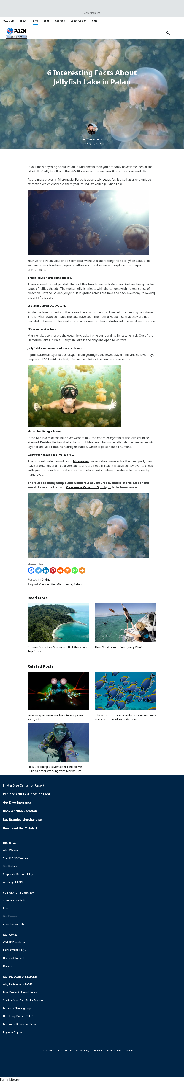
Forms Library (10, 1080)
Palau (78, 584)
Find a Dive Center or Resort (24, 785)
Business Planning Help (17, 1008)
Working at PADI (13, 882)
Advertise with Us (13, 924)
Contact (129, 1050)
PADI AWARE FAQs (14, 950)
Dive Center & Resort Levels (20, 992)
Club (94, 20)
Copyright (98, 1050)
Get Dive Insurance (17, 802)
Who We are (10, 850)
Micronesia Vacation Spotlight (88, 487)
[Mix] (67, 570)
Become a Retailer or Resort (20, 1024)
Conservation (78, 20)
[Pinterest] (53, 570)
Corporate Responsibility (18, 874)
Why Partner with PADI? (17, 984)
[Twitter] (38, 570)
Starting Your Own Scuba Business (24, 1000)
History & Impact (13, 958)
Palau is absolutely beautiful (95, 179)
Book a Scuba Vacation (20, 811)
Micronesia (81, 461)
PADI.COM (8, 20)
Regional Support (13, 1032)
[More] (82, 570)
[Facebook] (31, 570)
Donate (7, 966)
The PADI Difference (15, 858)
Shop (47, 20)
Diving (45, 579)
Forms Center (114, 1050)
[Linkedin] (45, 570)
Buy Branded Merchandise (22, 820)
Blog (35, 20)
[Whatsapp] (75, 570)
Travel (23, 20)
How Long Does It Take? (18, 1016)
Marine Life (47, 584)
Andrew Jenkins (92, 139)
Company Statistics (15, 900)
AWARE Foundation (14, 942)
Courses (60, 20)
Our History (10, 866)
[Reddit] (60, 570)
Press (6, 908)
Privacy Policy (65, 1050)
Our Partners (11, 916)
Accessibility (82, 1050)
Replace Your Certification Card (26, 794)
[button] (16, 33)
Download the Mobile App (22, 828)
